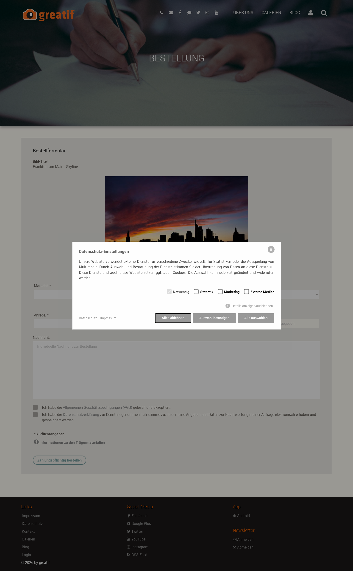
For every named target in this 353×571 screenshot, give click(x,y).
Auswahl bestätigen (214, 318)
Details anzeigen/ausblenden (252, 306)
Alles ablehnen (173, 318)
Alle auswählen (255, 318)
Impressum (108, 318)
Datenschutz (88, 318)
